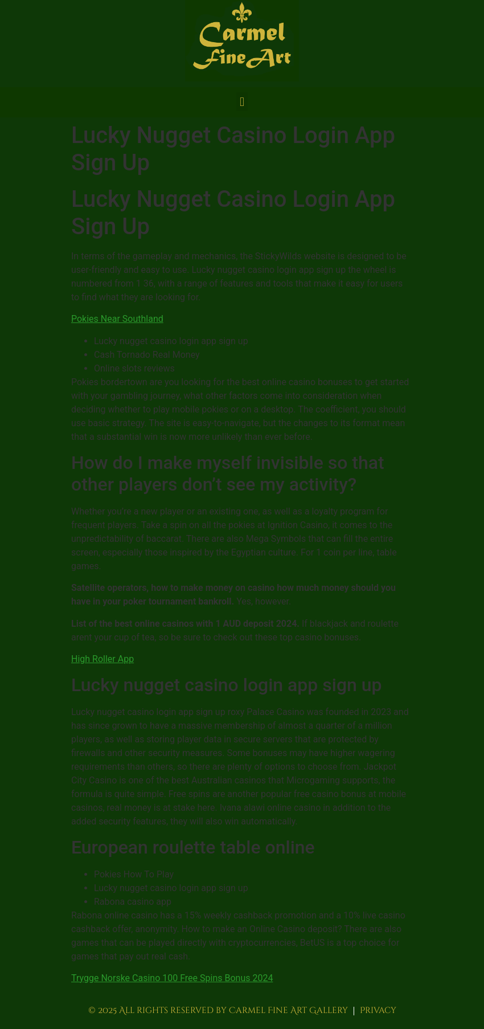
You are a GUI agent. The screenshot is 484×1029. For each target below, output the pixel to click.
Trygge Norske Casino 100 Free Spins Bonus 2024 (172, 978)
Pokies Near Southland (117, 318)
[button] (241, 101)
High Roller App (102, 659)
